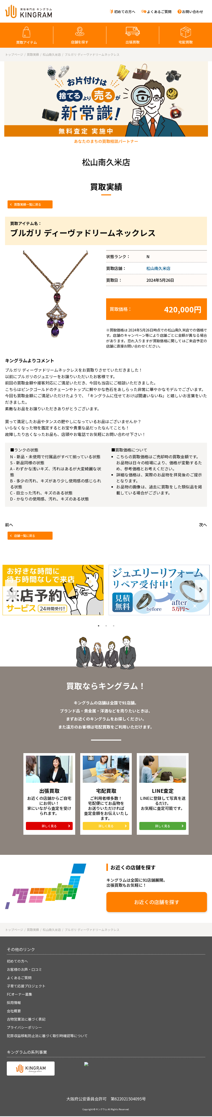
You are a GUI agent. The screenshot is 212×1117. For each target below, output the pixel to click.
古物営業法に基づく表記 (26, 1019)
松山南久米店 (158, 268)
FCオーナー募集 (19, 994)
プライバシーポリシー (24, 1027)
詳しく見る (49, 826)
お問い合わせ (192, 11)
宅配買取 (186, 41)
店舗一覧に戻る (24, 535)
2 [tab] (106, 625)
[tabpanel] (53, 590)
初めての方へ (124, 11)
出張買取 (132, 41)
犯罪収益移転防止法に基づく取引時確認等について (47, 1035)
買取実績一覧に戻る (27, 204)
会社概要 (14, 1010)
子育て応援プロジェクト (26, 985)
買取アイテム (26, 42)
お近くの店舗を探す (156, 902)
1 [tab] (98, 625)
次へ (203, 525)
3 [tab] (113, 625)
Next (201, 590)
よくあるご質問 (159, 11)
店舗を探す (80, 41)
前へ (9, 525)
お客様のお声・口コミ (24, 969)
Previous (11, 590)
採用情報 (14, 1002)
